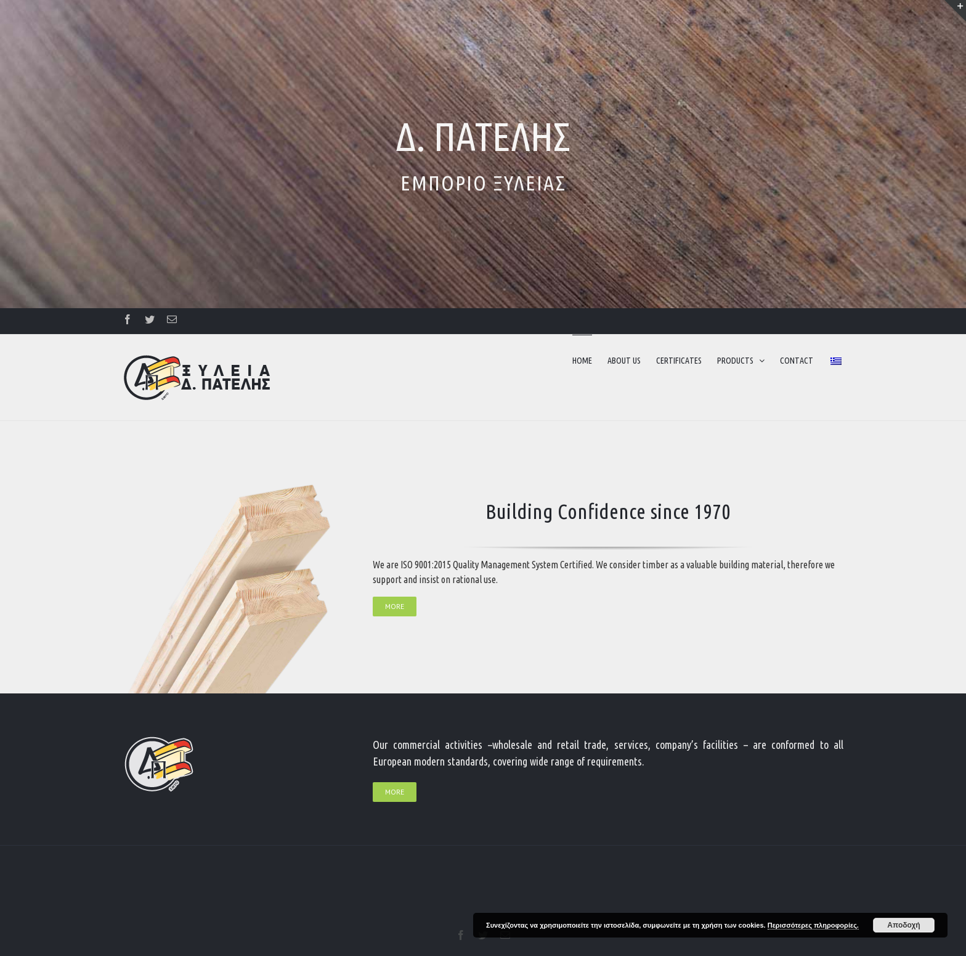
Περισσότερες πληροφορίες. (813, 925)
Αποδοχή (903, 925)
